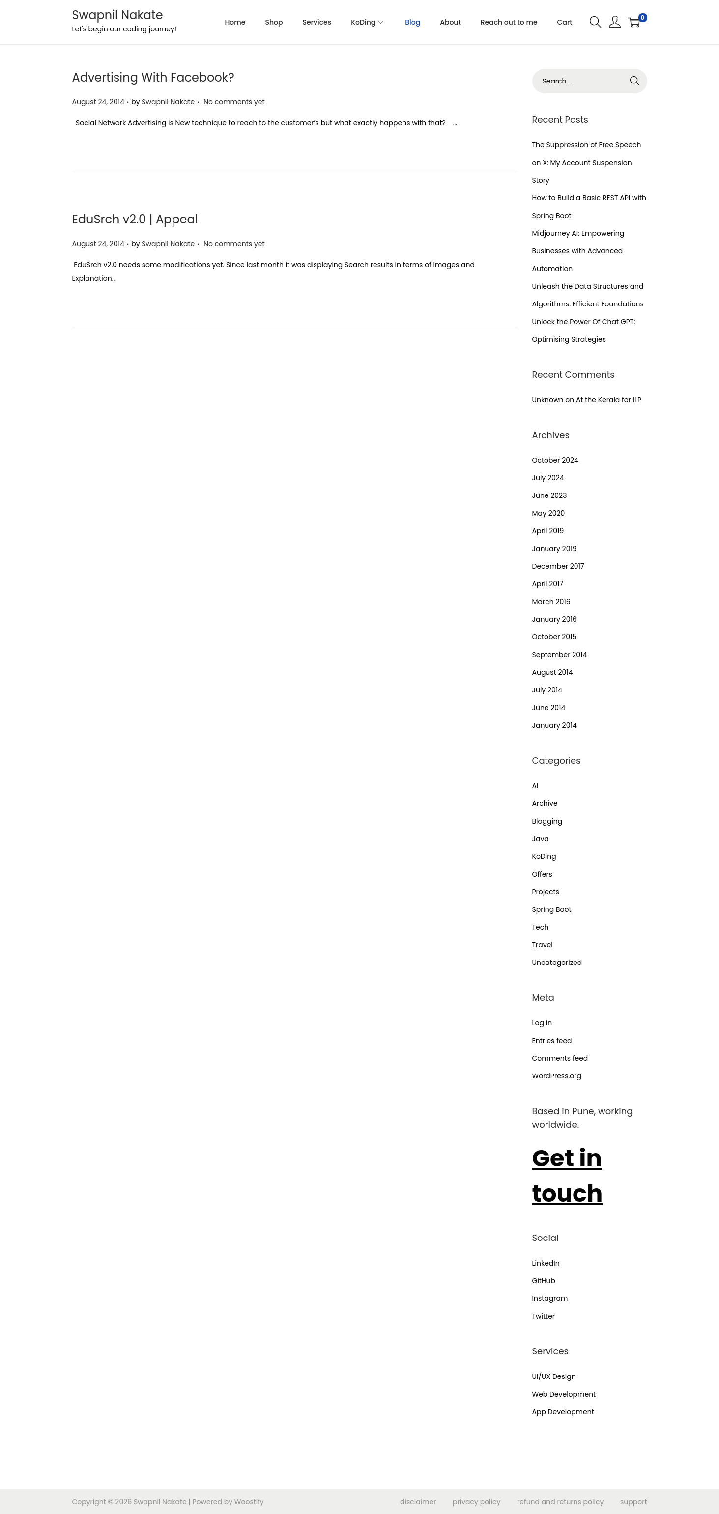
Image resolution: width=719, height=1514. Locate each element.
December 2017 (558, 566)
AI (535, 786)
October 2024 (555, 460)
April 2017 (548, 584)
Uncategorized (557, 962)
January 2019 (554, 548)
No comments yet (233, 102)
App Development (563, 1412)
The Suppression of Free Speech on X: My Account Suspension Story (586, 162)
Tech (540, 927)
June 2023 (549, 495)
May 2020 (548, 513)
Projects (545, 892)
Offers (542, 874)
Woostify (249, 1502)
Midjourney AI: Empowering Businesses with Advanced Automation (578, 251)
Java (540, 839)
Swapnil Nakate (117, 15)
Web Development (564, 1394)
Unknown (548, 400)
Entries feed (552, 1041)
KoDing (544, 856)
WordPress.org (557, 1076)
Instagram (550, 1298)
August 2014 (552, 672)
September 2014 (559, 655)
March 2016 (551, 601)
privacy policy (476, 1502)
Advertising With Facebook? (153, 77)
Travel (542, 945)
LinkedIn (546, 1263)
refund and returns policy (560, 1502)
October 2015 (554, 637)
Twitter (543, 1316)
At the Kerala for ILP (608, 400)
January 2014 (554, 725)
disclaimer (418, 1502)
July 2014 (547, 690)
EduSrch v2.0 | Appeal (135, 219)
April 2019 (548, 531)
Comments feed (560, 1058)
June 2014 (549, 708)
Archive (545, 803)
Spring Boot (552, 909)
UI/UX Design (554, 1376)
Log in (542, 1023)
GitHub (544, 1281)
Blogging (547, 821)
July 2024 (548, 478)
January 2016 (554, 619)
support (633, 1502)
